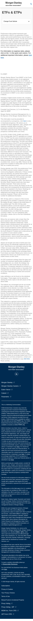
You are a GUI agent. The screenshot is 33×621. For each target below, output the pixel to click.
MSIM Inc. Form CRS (8, 610)
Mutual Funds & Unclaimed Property (12, 600)
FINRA (17, 532)
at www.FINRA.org (17, 421)
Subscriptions (5, 585)
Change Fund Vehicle (11, 21)
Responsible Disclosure (10, 564)
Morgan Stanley (6, 382)
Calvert (3, 393)
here (24, 121)
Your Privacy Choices (8, 593)
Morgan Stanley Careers (10, 386)
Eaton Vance (5, 389)
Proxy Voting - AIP (7, 607)
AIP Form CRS (6, 614)
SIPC (22, 532)
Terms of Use (5, 596)
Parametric (5, 397)
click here (27, 359)
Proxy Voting (5, 603)
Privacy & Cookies (7, 589)
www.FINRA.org (20, 424)
